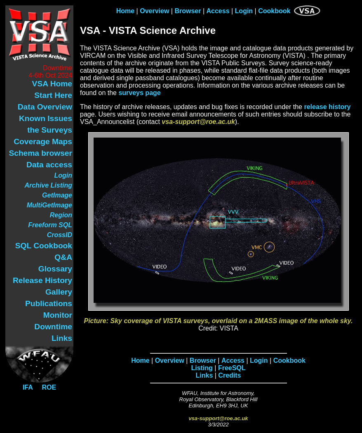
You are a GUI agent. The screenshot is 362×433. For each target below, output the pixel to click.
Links (204, 375)
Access (217, 10)
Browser (187, 10)
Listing (201, 367)
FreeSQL (232, 367)
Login (244, 10)
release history (327, 106)
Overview (154, 10)
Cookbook (274, 10)
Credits (229, 375)
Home (125, 10)
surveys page (139, 92)
